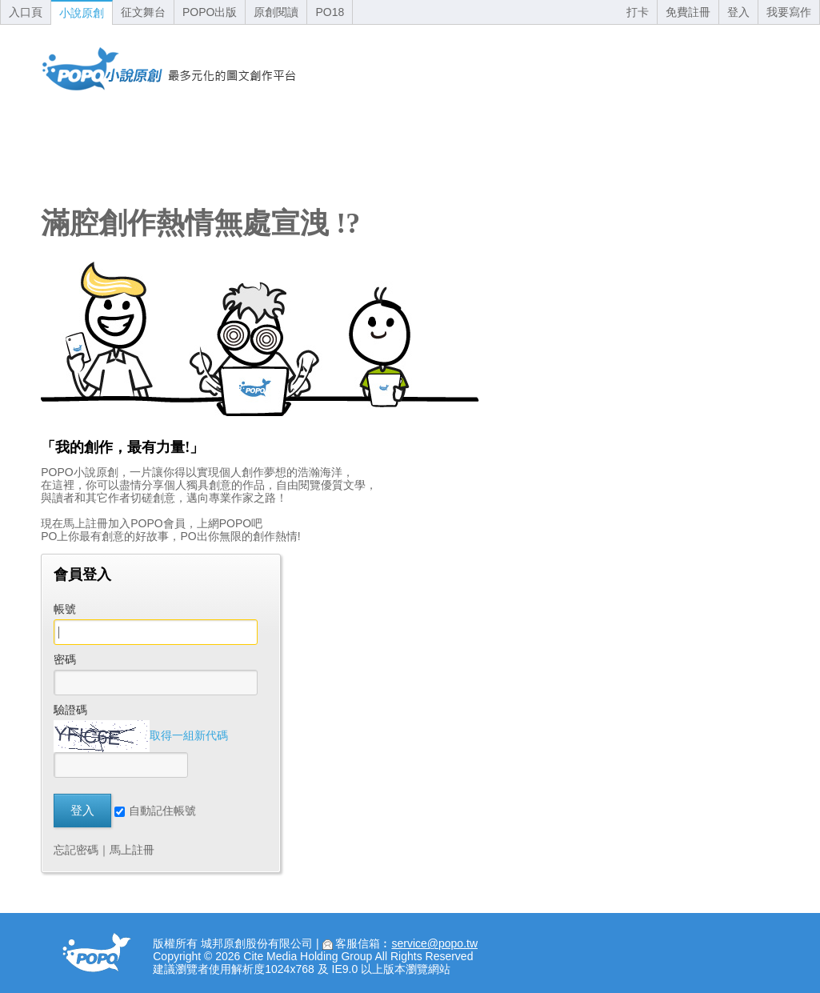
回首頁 (169, 69)
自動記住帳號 (155, 810)
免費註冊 (688, 12)
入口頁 (25, 12)
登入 (738, 12)
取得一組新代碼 (189, 735)
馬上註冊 (132, 849)
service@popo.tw (434, 943)
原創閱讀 (276, 12)
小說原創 (81, 12)
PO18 (329, 12)
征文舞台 (143, 12)
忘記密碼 (76, 849)
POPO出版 (209, 12)
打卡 (637, 12)
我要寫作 (788, 12)
